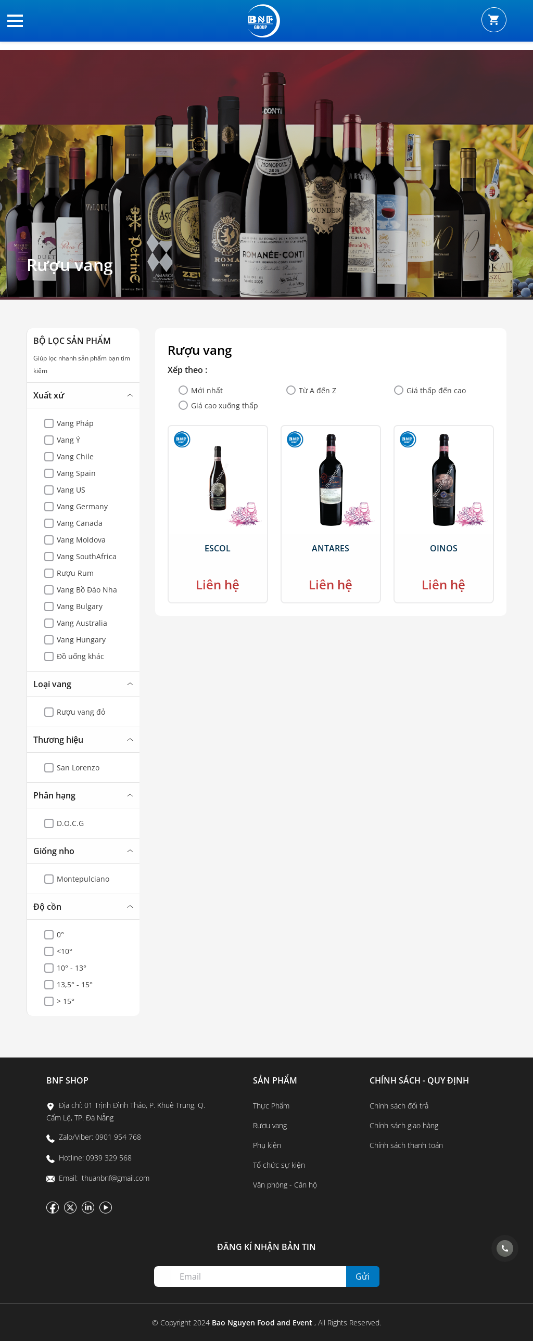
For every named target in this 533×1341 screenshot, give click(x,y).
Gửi (363, 1276)
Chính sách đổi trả (399, 1106)
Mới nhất (207, 390)
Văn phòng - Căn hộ (285, 1185)
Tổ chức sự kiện (279, 1165)
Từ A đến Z (317, 390)
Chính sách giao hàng (404, 1125)
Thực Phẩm (271, 1106)
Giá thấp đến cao (436, 390)
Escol (218, 548)
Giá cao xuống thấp (224, 405)
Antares (330, 548)
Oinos (444, 548)
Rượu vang (70, 265)
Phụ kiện (267, 1145)
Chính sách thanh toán (406, 1145)
